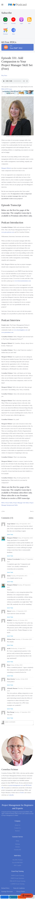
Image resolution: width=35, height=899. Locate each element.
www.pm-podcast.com (7, 232)
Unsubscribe (17, 849)
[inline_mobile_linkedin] (13, 897)
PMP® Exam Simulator (17, 878)
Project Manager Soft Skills (21, 502)
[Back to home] (17, 4)
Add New (31, 517)
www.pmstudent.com (7, 332)
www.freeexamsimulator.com (22, 281)
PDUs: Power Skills (7, 502)
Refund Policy (5, 888)
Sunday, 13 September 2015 (19, 611)
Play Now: (4, 75)
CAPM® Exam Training (17, 884)
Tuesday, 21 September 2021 (22, 712)
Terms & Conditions (19, 888)
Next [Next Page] (31, 511)
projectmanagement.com (16, 785)
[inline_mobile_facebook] (4, 897)
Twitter (22, 792)
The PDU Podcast (18, 860)
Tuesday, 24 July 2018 (21, 679)
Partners (17, 831)
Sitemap (17, 844)
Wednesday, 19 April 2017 (18, 648)
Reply (11, 534)
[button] (2, 4)
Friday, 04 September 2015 (22, 523)
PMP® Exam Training (17, 875)
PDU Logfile (17, 865)
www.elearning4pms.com (20, 330)
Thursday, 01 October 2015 (20, 620)
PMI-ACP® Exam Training (17, 881)
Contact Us (17, 828)
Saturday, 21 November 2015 (23, 639)
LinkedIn (11, 795)
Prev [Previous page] (3, 511)
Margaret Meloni (6, 168)
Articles (17, 847)
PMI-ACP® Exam (6, 89)
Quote (8, 534)
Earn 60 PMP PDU (17, 862)
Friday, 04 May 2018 (16, 665)
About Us (17, 825)
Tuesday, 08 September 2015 (19, 575)
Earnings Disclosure (7, 891)
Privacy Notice (21, 891)
